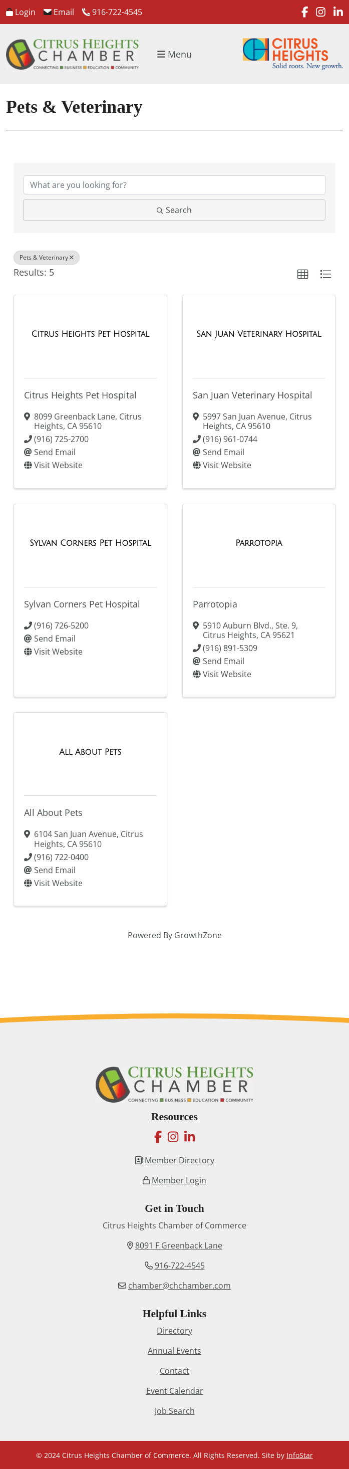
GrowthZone (198, 935)
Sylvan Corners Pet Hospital (82, 604)
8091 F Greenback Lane (178, 1245)
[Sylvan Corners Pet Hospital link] (90, 543)
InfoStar (299, 1455)
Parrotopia (215, 604)
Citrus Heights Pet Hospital (80, 395)
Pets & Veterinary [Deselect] (47, 257)
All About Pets (53, 812)
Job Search (175, 1410)
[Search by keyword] (174, 184)
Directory (174, 1330)
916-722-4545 (112, 12)
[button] (303, 275)
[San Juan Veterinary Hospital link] (258, 334)
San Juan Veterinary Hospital (252, 395)
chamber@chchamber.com (179, 1285)
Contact (174, 1370)
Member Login (179, 1180)
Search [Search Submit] (174, 210)
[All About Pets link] (90, 752)
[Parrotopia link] (258, 543)
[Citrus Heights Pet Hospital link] (90, 334)
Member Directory (179, 1160)
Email (59, 12)
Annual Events (174, 1350)
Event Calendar (174, 1390)
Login (21, 12)
